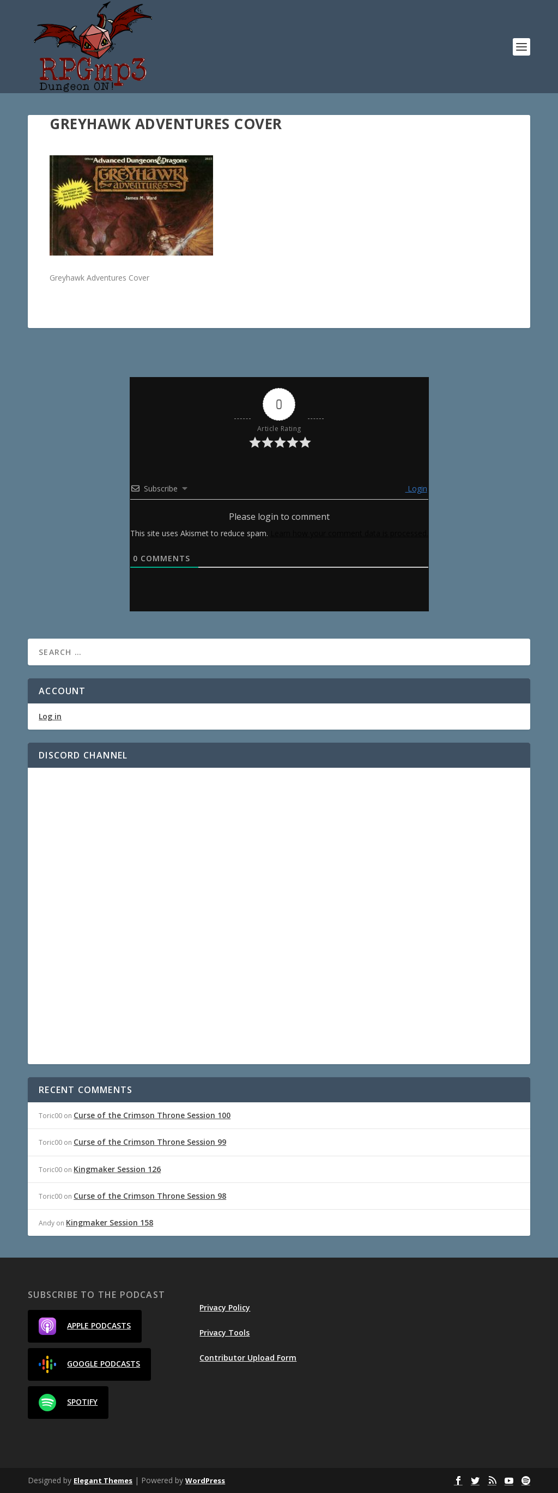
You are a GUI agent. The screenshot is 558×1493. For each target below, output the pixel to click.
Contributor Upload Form (247, 1357)
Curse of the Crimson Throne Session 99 (150, 1142)
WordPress (205, 1480)
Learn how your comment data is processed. (349, 533)
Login (416, 488)
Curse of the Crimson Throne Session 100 (152, 1115)
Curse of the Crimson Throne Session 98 (150, 1196)
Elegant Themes (103, 1480)
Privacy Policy (224, 1307)
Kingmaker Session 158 (109, 1222)
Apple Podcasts (85, 1326)
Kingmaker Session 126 (117, 1169)
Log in (50, 716)
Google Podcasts (89, 1364)
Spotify (68, 1402)
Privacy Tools (224, 1332)
